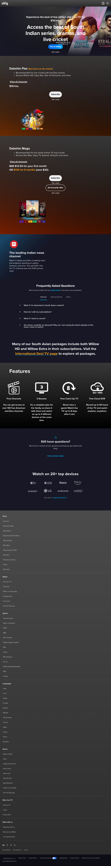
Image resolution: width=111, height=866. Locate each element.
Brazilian (6, 742)
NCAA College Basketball (11, 666)
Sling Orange (7, 540)
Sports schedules (9, 623)
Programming (7, 596)
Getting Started (56, 297)
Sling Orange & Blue (10, 550)
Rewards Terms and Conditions (91, 858)
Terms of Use (22, 858)
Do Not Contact (74, 858)
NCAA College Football (10, 642)
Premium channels (9, 560)
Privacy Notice (33, 858)
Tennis (5, 652)
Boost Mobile (7, 850)
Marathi (5, 713)
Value (5, 759)
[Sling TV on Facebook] (7, 845)
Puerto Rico (7, 815)
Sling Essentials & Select (11, 535)
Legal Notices (63, 858)
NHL (4, 647)
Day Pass (6, 555)
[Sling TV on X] (15, 845)
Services (6, 521)
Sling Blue (6, 545)
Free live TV (7, 582)
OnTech (26, 850)
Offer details (56, 52)
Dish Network (17, 850)
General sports (8, 618)
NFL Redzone (7, 657)
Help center (7, 768)
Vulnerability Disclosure (10, 861)
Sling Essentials (8, 526)
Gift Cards (6, 569)
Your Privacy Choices (48, 858)
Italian (5, 727)
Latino (5, 810)
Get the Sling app (9, 606)
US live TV (6, 805)
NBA (4, 633)
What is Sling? (7, 754)
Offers (68, 297)
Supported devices (9, 764)
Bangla (5, 708)
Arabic (5, 698)
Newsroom (6, 773)
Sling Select (7, 531)
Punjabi (5, 703)
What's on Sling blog (10, 591)
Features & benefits (9, 788)
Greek (5, 732)
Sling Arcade (7, 778)
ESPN (5, 628)
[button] (55, 46)
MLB (4, 671)
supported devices (59, 498)
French (5, 722)
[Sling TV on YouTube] (3, 845)
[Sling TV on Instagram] (11, 845)
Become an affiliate (9, 832)
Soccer (5, 662)
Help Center (55, 290)
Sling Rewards (8, 783)
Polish (5, 737)
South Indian (7, 717)
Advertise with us (9, 827)
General (43, 297)
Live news (6, 601)
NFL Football (7, 637)
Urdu (4, 693)
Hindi (5, 688)
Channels (6, 586)
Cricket (5, 676)
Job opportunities (9, 837)
